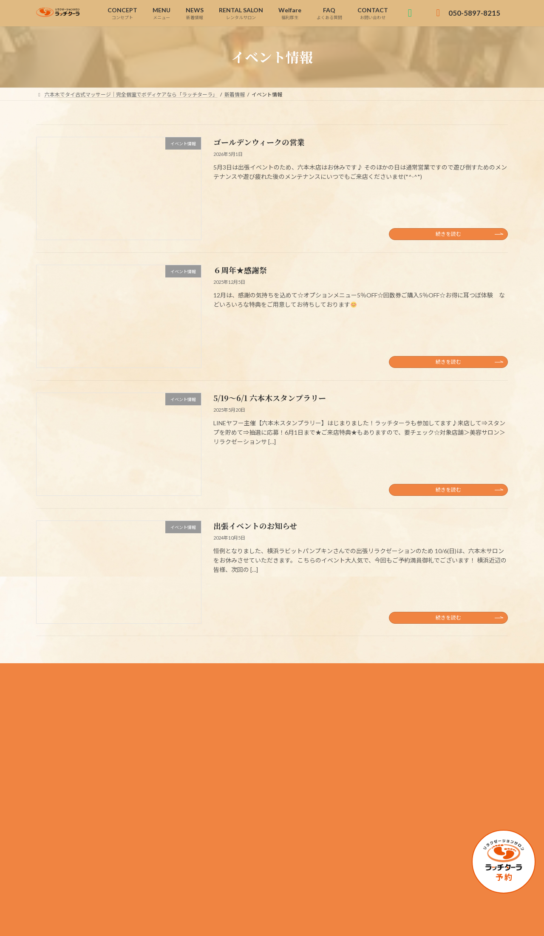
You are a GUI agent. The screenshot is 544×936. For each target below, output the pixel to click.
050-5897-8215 (95, 776)
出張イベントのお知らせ (255, 525)
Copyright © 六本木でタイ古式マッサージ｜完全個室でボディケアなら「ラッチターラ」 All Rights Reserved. (272, 921)
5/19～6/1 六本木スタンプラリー (269, 397)
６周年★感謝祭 (240, 269)
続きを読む (448, 234)
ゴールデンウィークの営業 (259, 141)
